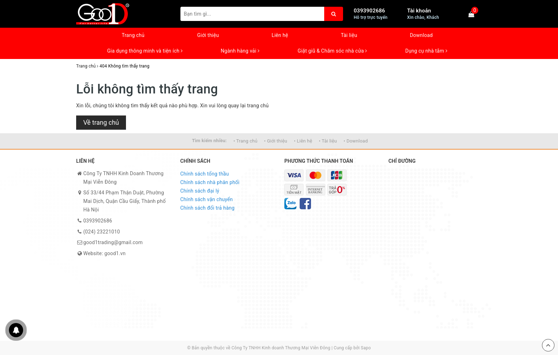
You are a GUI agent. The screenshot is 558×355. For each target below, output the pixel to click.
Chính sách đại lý (200, 191)
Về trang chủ (101, 122)
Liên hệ (280, 35)
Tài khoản (419, 10)
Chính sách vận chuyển (206, 199)
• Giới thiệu (275, 141)
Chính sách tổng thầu (204, 174)
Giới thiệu (208, 35)
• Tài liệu (328, 141)
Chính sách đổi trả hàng (207, 208)
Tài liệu (349, 35)
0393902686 (369, 10)
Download (421, 35)
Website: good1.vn (104, 253)
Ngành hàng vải (240, 51)
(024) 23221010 (101, 232)
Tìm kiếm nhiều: (209, 140)
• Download (356, 141)
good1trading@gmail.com (113, 242)
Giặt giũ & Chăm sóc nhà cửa (332, 51)
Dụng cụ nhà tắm (426, 51)
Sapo (366, 347)
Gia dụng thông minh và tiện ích (145, 51)
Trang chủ (133, 35)
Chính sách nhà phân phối (209, 182)
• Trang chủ (245, 141)
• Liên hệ (303, 141)
